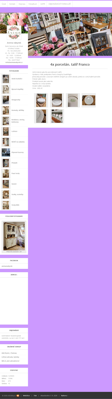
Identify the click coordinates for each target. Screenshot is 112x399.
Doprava (22, 4)
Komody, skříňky (18, 110)
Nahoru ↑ (64, 396)
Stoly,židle (15, 205)
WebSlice (26, 396)
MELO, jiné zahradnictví (10, 361)
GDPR (42, 4)
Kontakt (12, 4)
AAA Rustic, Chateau (9, 353)
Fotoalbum (33, 4)
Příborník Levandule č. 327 (14, 252)
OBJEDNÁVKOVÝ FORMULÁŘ (60, 4)
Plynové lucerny (18, 152)
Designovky (16, 100)
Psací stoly (16, 173)
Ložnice (14, 131)
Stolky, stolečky (17, 194)
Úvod (4, 4)
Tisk (35, 396)
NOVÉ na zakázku (18, 142)
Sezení (14, 184)
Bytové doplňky (17, 89)
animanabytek (7, 266)
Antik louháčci (17, 79)
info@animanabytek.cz (14, 62)
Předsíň (14, 163)
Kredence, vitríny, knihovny (18, 121)
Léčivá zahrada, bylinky (10, 357)
